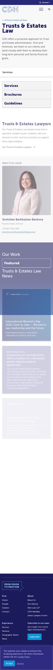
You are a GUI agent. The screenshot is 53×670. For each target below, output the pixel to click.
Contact (6, 611)
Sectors (5, 627)
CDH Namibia (34, 611)
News (4, 639)
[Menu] (42, 9)
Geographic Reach (10, 635)
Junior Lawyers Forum (37, 615)
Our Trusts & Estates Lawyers (17, 162)
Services (5, 631)
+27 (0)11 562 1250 (10, 243)
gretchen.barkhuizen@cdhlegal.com (18, 247)
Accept (9, 663)
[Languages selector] (44, 3)
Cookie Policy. (24, 657)
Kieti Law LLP (34, 608)
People (5, 604)
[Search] (49, 9)
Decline (20, 663)
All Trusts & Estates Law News (15, 21)
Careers (5, 608)
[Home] (10, 9)
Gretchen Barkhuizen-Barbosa (22, 234)
